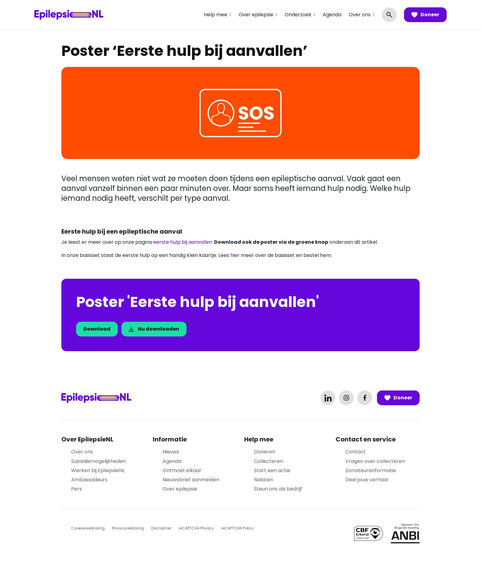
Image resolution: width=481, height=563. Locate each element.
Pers (76, 488)
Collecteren (268, 461)
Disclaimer (161, 528)
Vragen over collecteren (375, 461)
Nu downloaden (154, 328)
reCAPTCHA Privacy (196, 528)
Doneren (264, 451)
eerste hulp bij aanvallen (182, 242)
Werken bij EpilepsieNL (98, 470)
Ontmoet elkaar (182, 470)
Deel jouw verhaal (366, 479)
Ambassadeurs (89, 479)
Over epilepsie (256, 14)
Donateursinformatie (370, 470)
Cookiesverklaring (88, 528)
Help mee (215, 14)
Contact (355, 451)
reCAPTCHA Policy (237, 528)
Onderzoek (298, 14)
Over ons (360, 14)
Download (96, 328)
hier (235, 255)
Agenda (332, 14)
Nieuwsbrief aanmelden (191, 479)
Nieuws (171, 451)
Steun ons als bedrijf (278, 488)
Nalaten (263, 479)
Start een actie (272, 470)
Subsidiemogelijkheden (98, 461)
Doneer (425, 14)
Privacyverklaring (128, 528)
